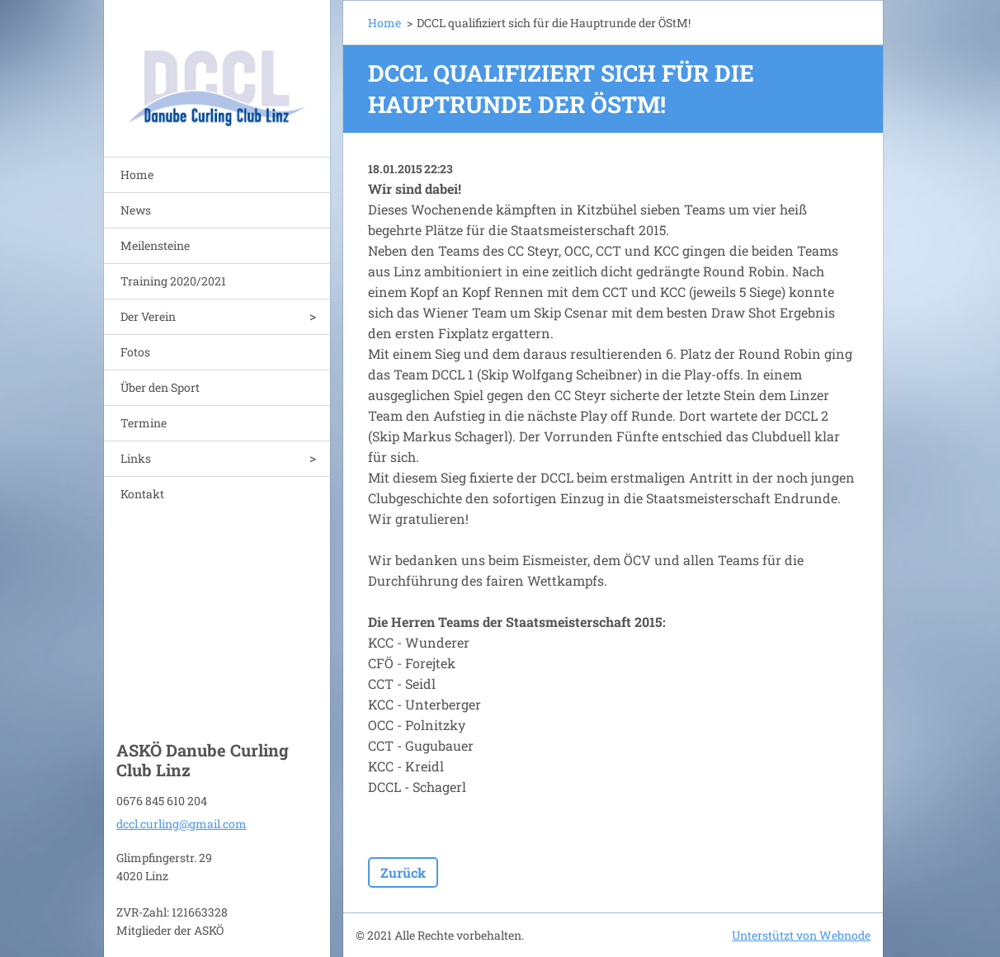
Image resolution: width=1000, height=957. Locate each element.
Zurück (403, 872)
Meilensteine (155, 245)
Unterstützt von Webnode (801, 935)
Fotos (135, 352)
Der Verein (148, 316)
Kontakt (142, 494)
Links (135, 458)
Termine (143, 423)
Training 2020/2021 (173, 281)
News (135, 210)
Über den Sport (160, 387)
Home (136, 174)
